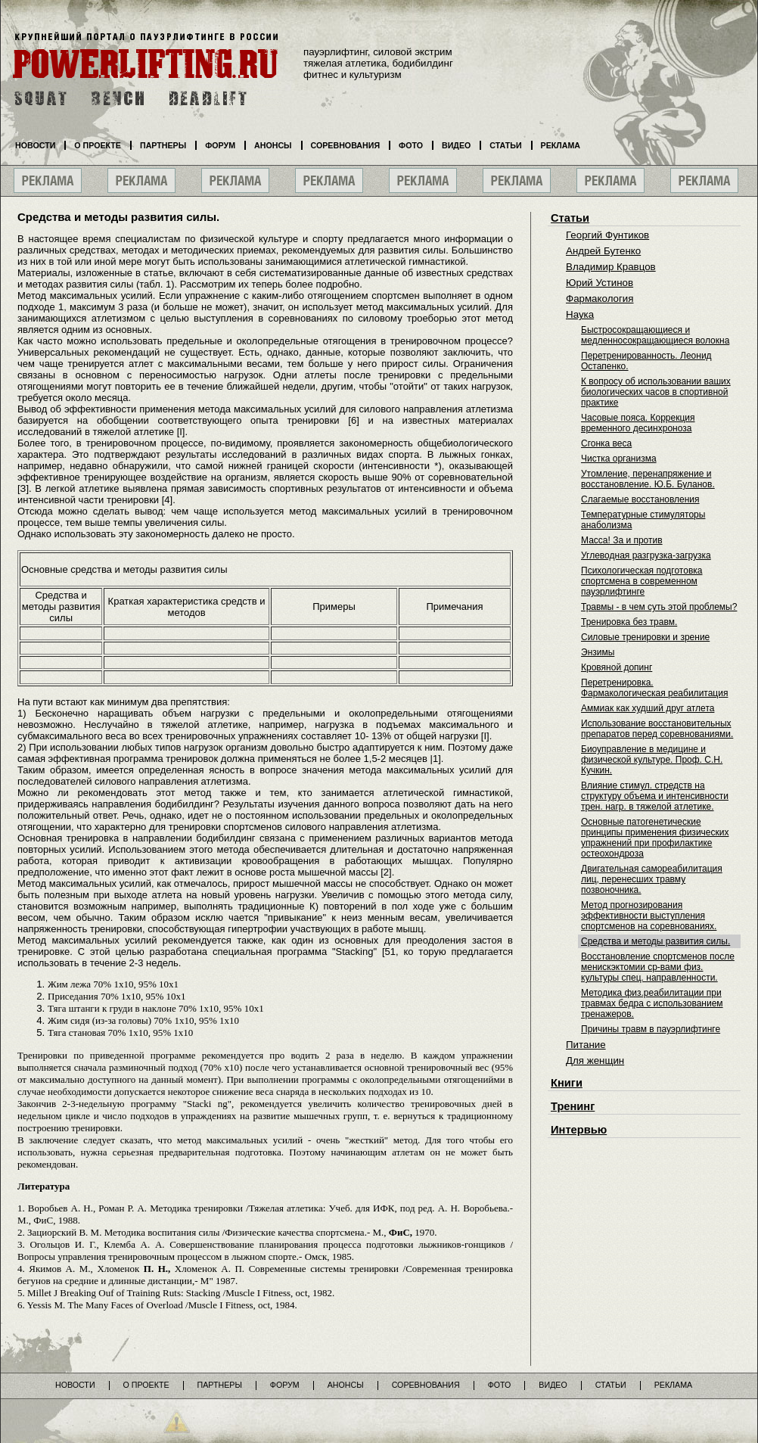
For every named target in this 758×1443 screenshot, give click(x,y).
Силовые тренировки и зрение (645, 637)
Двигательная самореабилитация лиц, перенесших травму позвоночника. (651, 879)
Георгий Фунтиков (607, 235)
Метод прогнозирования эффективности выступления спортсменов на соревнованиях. (648, 915)
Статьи (570, 218)
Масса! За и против (622, 540)
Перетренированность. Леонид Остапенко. (646, 361)
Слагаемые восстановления (640, 499)
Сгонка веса (606, 443)
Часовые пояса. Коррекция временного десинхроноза (638, 423)
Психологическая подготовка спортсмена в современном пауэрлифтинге (641, 581)
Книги (566, 1083)
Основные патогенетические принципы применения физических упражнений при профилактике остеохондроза (654, 837)
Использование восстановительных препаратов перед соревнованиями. (657, 728)
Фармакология (600, 298)
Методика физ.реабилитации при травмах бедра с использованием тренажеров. (652, 1003)
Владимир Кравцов (611, 266)
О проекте (97, 145)
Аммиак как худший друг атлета (647, 708)
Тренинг (573, 1106)
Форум (220, 145)
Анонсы (273, 145)
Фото (411, 145)
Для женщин (595, 1060)
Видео (456, 145)
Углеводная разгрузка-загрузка (646, 555)
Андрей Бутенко (603, 251)
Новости (35, 145)
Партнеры (163, 145)
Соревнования (346, 145)
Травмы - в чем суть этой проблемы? (659, 607)
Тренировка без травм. (629, 622)
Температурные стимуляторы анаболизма (643, 519)
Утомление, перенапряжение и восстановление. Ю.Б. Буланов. (648, 479)
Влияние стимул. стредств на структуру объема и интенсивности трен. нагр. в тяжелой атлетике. (654, 796)
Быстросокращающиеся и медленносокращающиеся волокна (655, 335)
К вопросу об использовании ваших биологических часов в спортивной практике (656, 392)
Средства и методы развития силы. (655, 941)
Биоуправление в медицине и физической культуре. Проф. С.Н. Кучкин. (651, 760)
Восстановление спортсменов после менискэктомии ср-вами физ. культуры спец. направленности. (658, 967)
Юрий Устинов (599, 282)
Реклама (560, 145)
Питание (586, 1044)
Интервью (579, 1130)
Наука (580, 314)
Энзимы (597, 652)
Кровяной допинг (616, 667)
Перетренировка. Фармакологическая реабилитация (654, 687)
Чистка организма (619, 458)
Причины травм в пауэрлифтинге (650, 1029)
